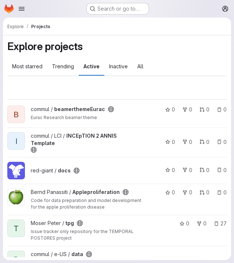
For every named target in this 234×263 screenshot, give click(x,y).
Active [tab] (91, 66)
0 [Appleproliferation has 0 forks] (187, 192)
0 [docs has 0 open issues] (222, 170)
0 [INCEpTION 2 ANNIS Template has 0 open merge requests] (204, 142)
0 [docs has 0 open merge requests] (204, 170)
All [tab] (140, 66)
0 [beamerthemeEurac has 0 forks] (187, 109)
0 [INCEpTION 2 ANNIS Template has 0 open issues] (222, 142)
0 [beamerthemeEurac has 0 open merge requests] (204, 109)
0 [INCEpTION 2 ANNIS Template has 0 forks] (187, 142)
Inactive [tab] (118, 66)
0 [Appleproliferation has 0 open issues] (222, 192)
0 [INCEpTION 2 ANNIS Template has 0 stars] (170, 142)
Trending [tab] (63, 66)
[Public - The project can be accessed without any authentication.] (111, 109)
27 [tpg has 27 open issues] (220, 223)
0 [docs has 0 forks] (187, 170)
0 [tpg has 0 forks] (202, 223)
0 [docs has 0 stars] (170, 170)
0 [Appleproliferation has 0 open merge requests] (204, 192)
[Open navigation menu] (21, 9)
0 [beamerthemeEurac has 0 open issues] (222, 109)
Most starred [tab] (27, 66)
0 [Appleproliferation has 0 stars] (170, 192)
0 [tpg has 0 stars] (184, 223)
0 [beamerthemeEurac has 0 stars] (170, 109)
